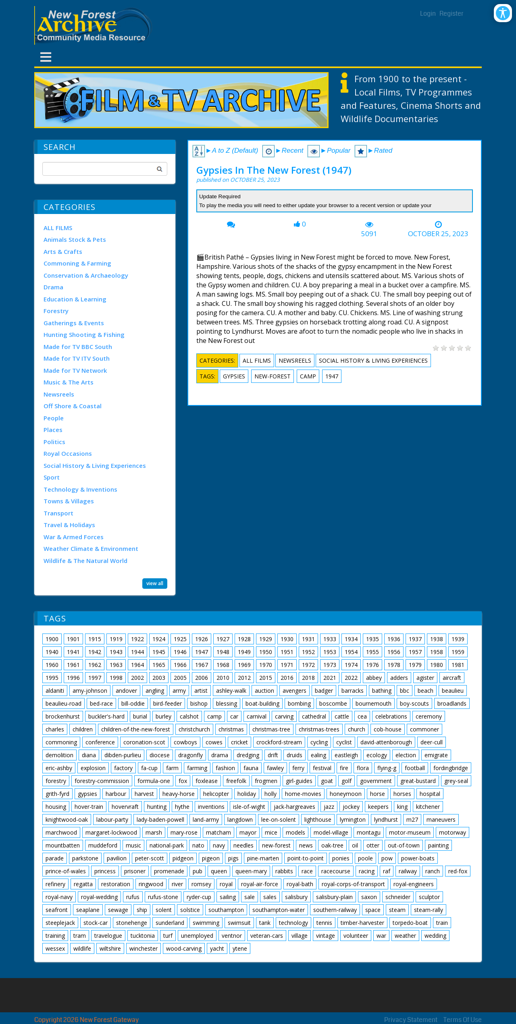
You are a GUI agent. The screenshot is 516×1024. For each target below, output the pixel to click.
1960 (52, 665)
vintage (325, 935)
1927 (222, 639)
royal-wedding (99, 897)
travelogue (108, 935)
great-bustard (418, 781)
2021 (329, 677)
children (83, 729)
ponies (341, 858)
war (381, 935)
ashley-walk (231, 690)
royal (226, 884)
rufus (132, 897)
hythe (182, 806)
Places (53, 430)
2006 (201, 677)
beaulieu (453, 690)
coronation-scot (144, 742)
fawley (275, 768)
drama (219, 755)
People (54, 418)
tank (264, 922)
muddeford (102, 845)
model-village (331, 832)
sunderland (170, 922)
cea (362, 716)
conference (100, 742)
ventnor (232, 935)
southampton (226, 910)
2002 (137, 677)
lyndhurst (386, 819)
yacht (217, 948)
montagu (369, 832)
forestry (56, 781)
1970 (265, 665)
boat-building (262, 703)
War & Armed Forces (74, 537)
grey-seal (456, 781)
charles (55, 729)
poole (365, 858)
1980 (436, 665)
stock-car (95, 922)
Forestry (56, 311)
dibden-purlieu (122, 755)
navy (219, 845)
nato (198, 845)
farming (197, 768)
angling (155, 690)
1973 (329, 665)
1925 (180, 639)
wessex (55, 948)
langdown (240, 819)
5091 (369, 233)
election (405, 755)
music (133, 845)
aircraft (452, 677)
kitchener (428, 806)
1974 (351, 665)
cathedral (314, 716)
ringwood (151, 884)
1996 (73, 677)
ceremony (429, 716)
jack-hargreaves (294, 806)
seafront (57, 910)
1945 (158, 652)
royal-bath (300, 884)
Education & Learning (75, 299)
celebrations (391, 716)
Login (428, 13)
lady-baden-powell (160, 819)
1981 (458, 665)
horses (402, 794)
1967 (201, 665)
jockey (351, 806)
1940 (52, 652)
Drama (53, 287)
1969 (244, 665)
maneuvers (441, 819)
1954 (351, 652)
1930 (287, 639)
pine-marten (263, 858)
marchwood (61, 832)
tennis (324, 922)
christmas (231, 729)
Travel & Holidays (69, 525)
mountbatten (63, 845)
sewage (118, 910)
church (356, 729)
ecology (376, 755)
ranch (432, 871)
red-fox (457, 871)
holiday (246, 794)
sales (270, 897)
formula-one (153, 781)
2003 (158, 677)
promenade (169, 871)
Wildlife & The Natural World (85, 561)
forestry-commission (102, 781)
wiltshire (110, 948)
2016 (287, 677)
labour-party (112, 819)
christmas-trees (319, 729)
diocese (160, 755)
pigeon (211, 858)
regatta (83, 884)
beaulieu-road (63, 703)
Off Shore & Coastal (73, 406)
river (177, 884)
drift (273, 755)
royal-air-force (259, 884)
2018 (308, 677)
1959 (458, 652)
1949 (244, 652)
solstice (190, 910)
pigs (233, 858)
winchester (143, 948)
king (402, 806)
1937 (415, 639)
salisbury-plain (334, 897)
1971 (287, 665)
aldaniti (55, 690)
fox (183, 781)
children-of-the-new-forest (135, 729)
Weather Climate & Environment (91, 548)
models (295, 832)
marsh (154, 832)
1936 (393, 639)
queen (219, 871)
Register (451, 13)
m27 (412, 819)
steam (397, 910)
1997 (94, 677)
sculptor (429, 897)
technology (293, 922)
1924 (158, 639)
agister (425, 677)
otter (372, 845)
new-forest (272, 376)
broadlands (451, 703)
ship (142, 910)
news (306, 845)
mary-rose (184, 832)
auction (264, 690)
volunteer (355, 935)
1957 (415, 652)
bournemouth (373, 703)
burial (140, 716)
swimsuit (239, 922)
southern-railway (335, 910)
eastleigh (346, 755)
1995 (52, 677)
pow (387, 858)
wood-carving (184, 948)
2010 (222, 677)
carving (284, 716)
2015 (265, 677)
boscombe (333, 703)
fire (344, 768)
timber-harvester (362, 922)
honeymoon (346, 794)
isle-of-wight (249, 806)
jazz (329, 806)
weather (405, 935)
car (234, 716)
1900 (52, 639)
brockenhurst (63, 716)
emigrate (436, 755)
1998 (116, 677)
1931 (308, 639)
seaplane (88, 910)
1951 (287, 652)
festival (322, 768)
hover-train (89, 806)
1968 (222, 665)
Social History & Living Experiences (95, 465)
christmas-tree (271, 729)
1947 (331, 376)
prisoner (135, 871)
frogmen (266, 781)
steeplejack (60, 922)
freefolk (236, 781)
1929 (265, 639)
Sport (52, 477)
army (179, 690)
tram (79, 935)
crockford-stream (279, 742)
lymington (353, 819)
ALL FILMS (58, 228)
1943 (116, 652)
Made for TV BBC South (78, 347)
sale (249, 897)
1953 (329, 652)
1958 (436, 652)
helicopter (216, 794)
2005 (180, 677)
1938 (436, 639)
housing (56, 806)
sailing (228, 897)
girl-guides (299, 781)
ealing (318, 755)
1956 (393, 652)
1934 (351, 639)
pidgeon (183, 858)
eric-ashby (59, 768)
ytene (240, 948)
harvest (144, 794)
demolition (59, 755)
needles (243, 845)
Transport (58, 513)
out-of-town (404, 845)
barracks (352, 690)
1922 (137, 639)
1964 (137, 665)
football (415, 768)
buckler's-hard (106, 716)
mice (271, 832)
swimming (206, 922)
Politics (54, 442)
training (55, 935)
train (442, 922)
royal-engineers (413, 884)
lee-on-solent (278, 819)
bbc (404, 690)
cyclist (344, 742)
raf (386, 871)
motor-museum (410, 832)
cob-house (388, 729)
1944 (137, 652)
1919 (116, 639)
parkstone (85, 858)
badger (324, 690)
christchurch (194, 729)
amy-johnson (90, 690)
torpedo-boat (410, 922)
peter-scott (149, 858)
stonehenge (131, 922)
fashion (225, 768)
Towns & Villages (69, 501)
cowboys (185, 742)
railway (408, 871)
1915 (94, 639)
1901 (73, 639)
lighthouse (317, 819)
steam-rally (428, 910)
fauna (250, 768)
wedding (435, 935)
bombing (299, 703)
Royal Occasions (68, 453)
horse (377, 794)
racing (367, 871)
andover (126, 690)
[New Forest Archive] (94, 25)
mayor (247, 832)
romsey (201, 884)
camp (308, 376)
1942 (94, 652)
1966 (180, 665)
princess (105, 871)
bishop (199, 703)
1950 (265, 652)
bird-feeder (167, 703)
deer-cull (431, 742)
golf (346, 781)
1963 (116, 665)
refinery (55, 884)
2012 (244, 677)
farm (172, 768)
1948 (222, 652)
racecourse (335, 871)
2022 (351, 677)
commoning (61, 742)
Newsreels (59, 394)
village (299, 935)
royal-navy (59, 897)
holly (270, 794)
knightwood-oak (67, 819)
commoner (424, 729)
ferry (298, 768)
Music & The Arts (69, 382)
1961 (73, 665)
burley (163, 716)
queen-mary (251, 871)
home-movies (303, 794)
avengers (294, 690)
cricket (239, 742)
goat (327, 781)
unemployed (197, 935)
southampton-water (278, 910)
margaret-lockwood (111, 832)
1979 (415, 665)
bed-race (101, 703)
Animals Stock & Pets (75, 239)
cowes (214, 742)
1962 (94, 665)
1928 (244, 639)
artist (201, 690)
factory (123, 768)
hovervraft (125, 806)
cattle (342, 716)
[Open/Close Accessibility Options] (503, 13)
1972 (308, 665)
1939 (458, 639)
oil (355, 845)
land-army (206, 819)
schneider (397, 897)
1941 (73, 652)
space (373, 910)
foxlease (207, 781)
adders (399, 677)
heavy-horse (178, 794)
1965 (158, 665)
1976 (372, 665)
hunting (156, 806)
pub (197, 871)
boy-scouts (414, 703)
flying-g (386, 768)
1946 (180, 652)
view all (154, 583)
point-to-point (305, 858)
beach (425, 690)
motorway (452, 832)
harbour (116, 794)
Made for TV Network (75, 370)
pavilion (117, 858)
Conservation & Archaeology (86, 275)
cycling (319, 742)
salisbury (296, 897)
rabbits (284, 871)
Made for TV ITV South (77, 358)
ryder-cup (199, 897)
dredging (248, 755)
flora (363, 768)
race (307, 871)
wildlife (82, 948)
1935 (372, 639)
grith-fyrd (57, 794)
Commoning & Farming (77, 263)
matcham (218, 832)
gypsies (234, 376)
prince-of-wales (66, 871)
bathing (381, 690)
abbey (374, 677)
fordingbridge (450, 768)
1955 (372, 652)
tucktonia (143, 935)
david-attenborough (386, 742)
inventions (211, 806)
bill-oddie (133, 703)
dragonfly (190, 755)
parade (55, 858)
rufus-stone (163, 897)
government (376, 781)
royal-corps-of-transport (353, 884)
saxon (369, 897)
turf (168, 935)
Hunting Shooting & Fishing (84, 334)
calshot (189, 716)
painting (438, 845)
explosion (93, 768)
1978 (393, 665)
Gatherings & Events (74, 323)
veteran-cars (266, 935)
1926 (201, 639)
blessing (226, 703)
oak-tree (332, 845)
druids (294, 755)
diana (89, 755)
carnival (256, 716)
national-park (167, 845)
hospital (430, 794)
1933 (329, 639)
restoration (115, 884)
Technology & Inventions (80, 489)
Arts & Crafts (63, 251)
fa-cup (149, 768)
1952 (308, 652)
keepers (378, 806)
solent (164, 910)
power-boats (418, 858)
